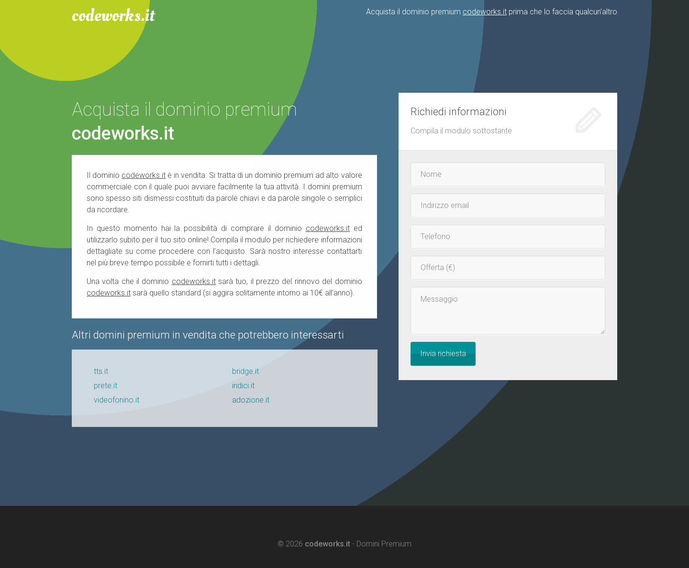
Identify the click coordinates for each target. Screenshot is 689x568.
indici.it (243, 388)
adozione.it (250, 402)
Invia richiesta (443, 353)
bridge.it (245, 374)
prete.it (105, 388)
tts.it (101, 374)
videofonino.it (116, 402)
